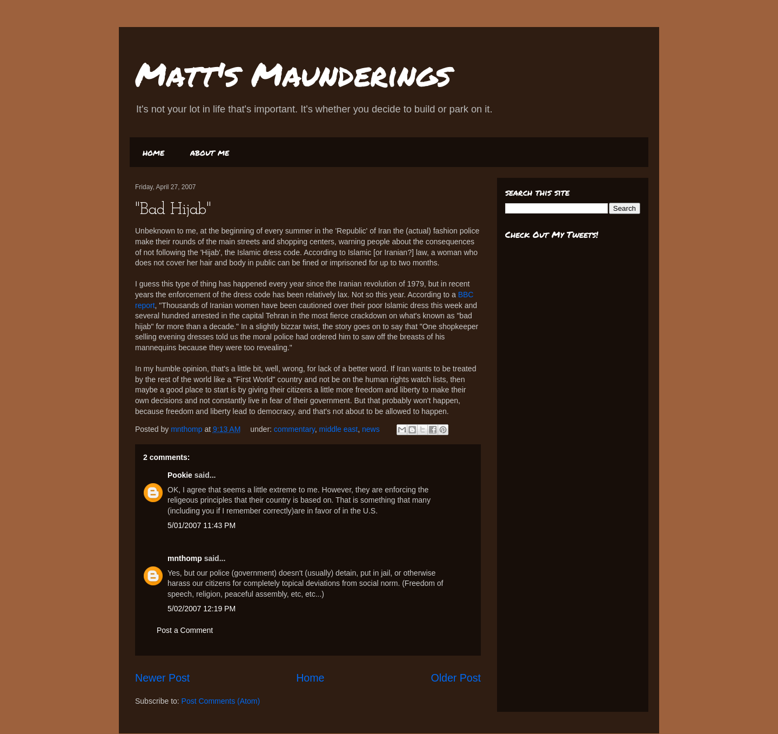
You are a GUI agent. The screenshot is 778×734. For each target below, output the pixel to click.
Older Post (456, 678)
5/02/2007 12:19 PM (201, 608)
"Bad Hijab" (173, 210)
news (371, 429)
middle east (338, 429)
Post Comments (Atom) (221, 701)
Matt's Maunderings (293, 73)
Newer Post (162, 678)
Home (310, 678)
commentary (294, 429)
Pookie (179, 475)
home (153, 152)
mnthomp (187, 429)
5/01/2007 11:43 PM (201, 525)
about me (209, 152)
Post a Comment (185, 630)
